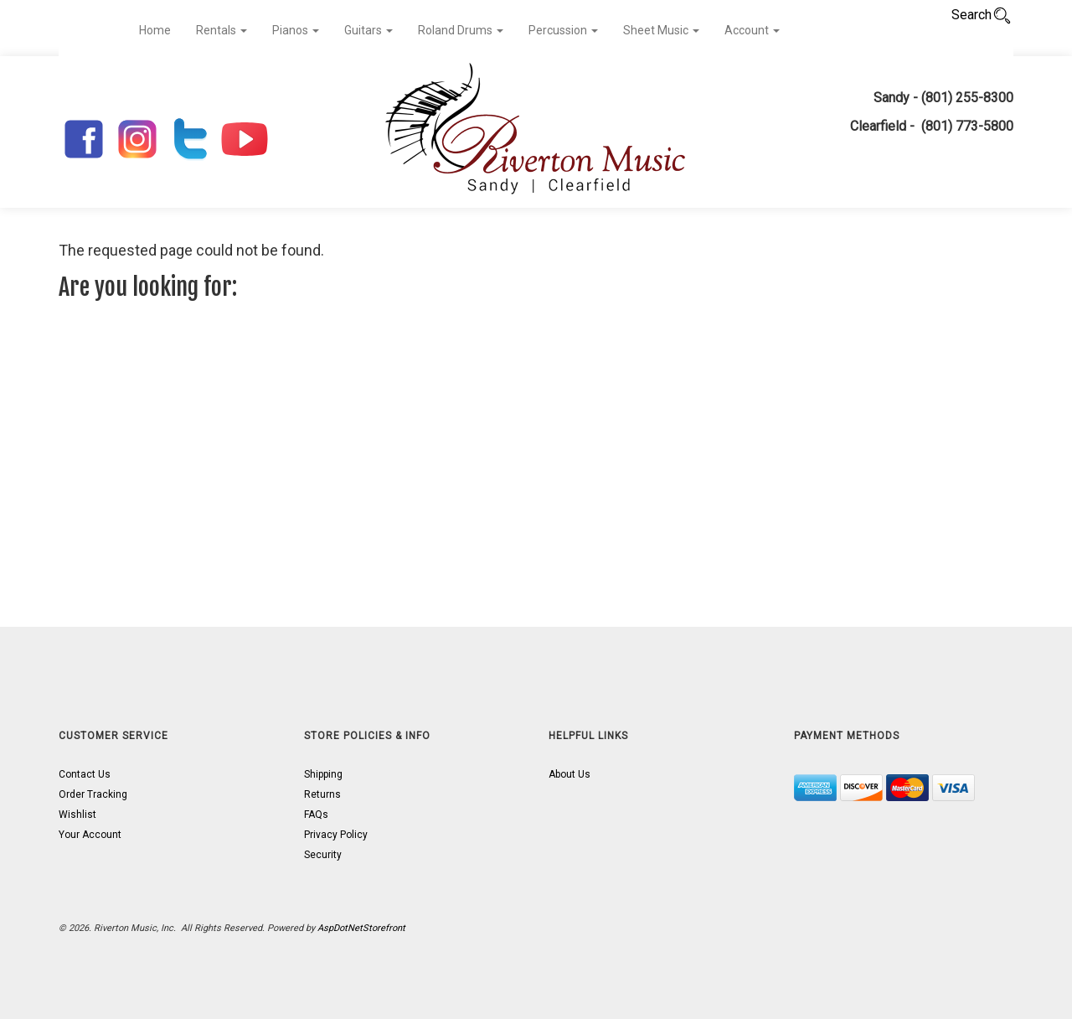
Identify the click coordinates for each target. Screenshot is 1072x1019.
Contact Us (85, 774)
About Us (569, 774)
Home (155, 30)
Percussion (563, 30)
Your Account (90, 835)
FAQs (316, 814)
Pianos (295, 30)
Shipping (323, 774)
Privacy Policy (336, 835)
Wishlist (77, 814)
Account (752, 30)
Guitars (368, 30)
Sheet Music (661, 30)
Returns (322, 794)
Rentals (221, 30)
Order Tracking (93, 794)
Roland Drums (460, 30)
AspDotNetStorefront (361, 928)
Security (323, 855)
